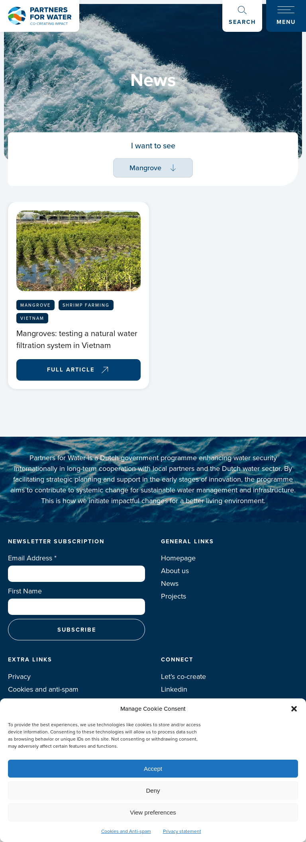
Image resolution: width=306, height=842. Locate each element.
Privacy (19, 676)
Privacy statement (182, 831)
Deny (153, 790)
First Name (25, 591)
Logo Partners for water (39, 16)
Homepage (178, 558)
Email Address (32, 558)
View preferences (153, 812)
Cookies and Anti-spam (126, 831)
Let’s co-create (183, 676)
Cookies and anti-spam (43, 689)
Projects (173, 596)
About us (175, 571)
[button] (294, 709)
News (169, 583)
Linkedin (174, 689)
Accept (153, 768)
